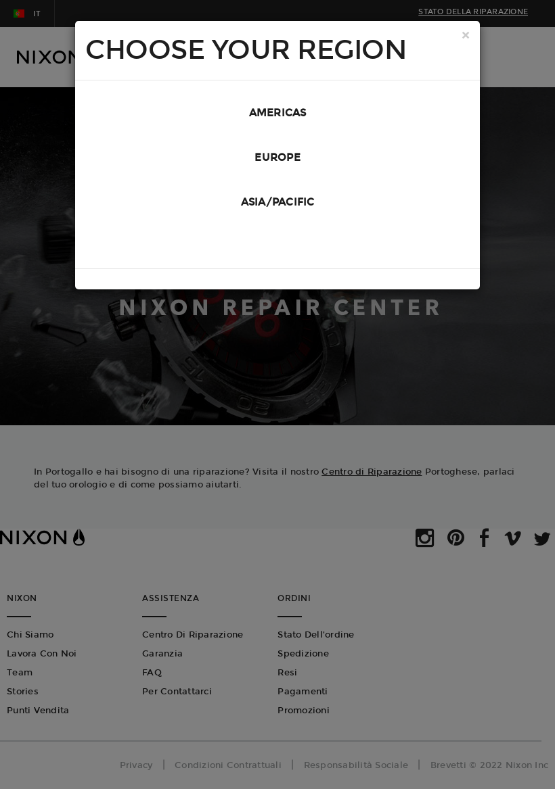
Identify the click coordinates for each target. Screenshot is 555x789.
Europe (277, 157)
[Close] (466, 36)
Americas (278, 113)
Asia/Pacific (278, 202)
